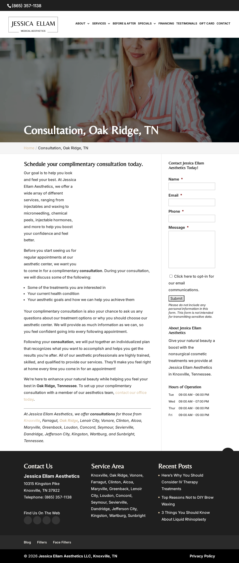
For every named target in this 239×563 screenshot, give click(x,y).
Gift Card (206, 23)
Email (175, 195)
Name (176, 179)
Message (179, 227)
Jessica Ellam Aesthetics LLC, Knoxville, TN (78, 556)
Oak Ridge (69, 420)
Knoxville (32, 420)
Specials (145, 23)
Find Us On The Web (42, 513)
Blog (27, 542)
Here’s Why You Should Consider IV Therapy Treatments (182, 482)
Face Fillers (62, 542)
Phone (176, 211)
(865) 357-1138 (26, 5)
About (80, 23)
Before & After (124, 23)
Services (99, 23)
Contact (223, 23)
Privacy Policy (202, 556)
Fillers (42, 542)
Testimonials (186, 23)
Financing (166, 23)
